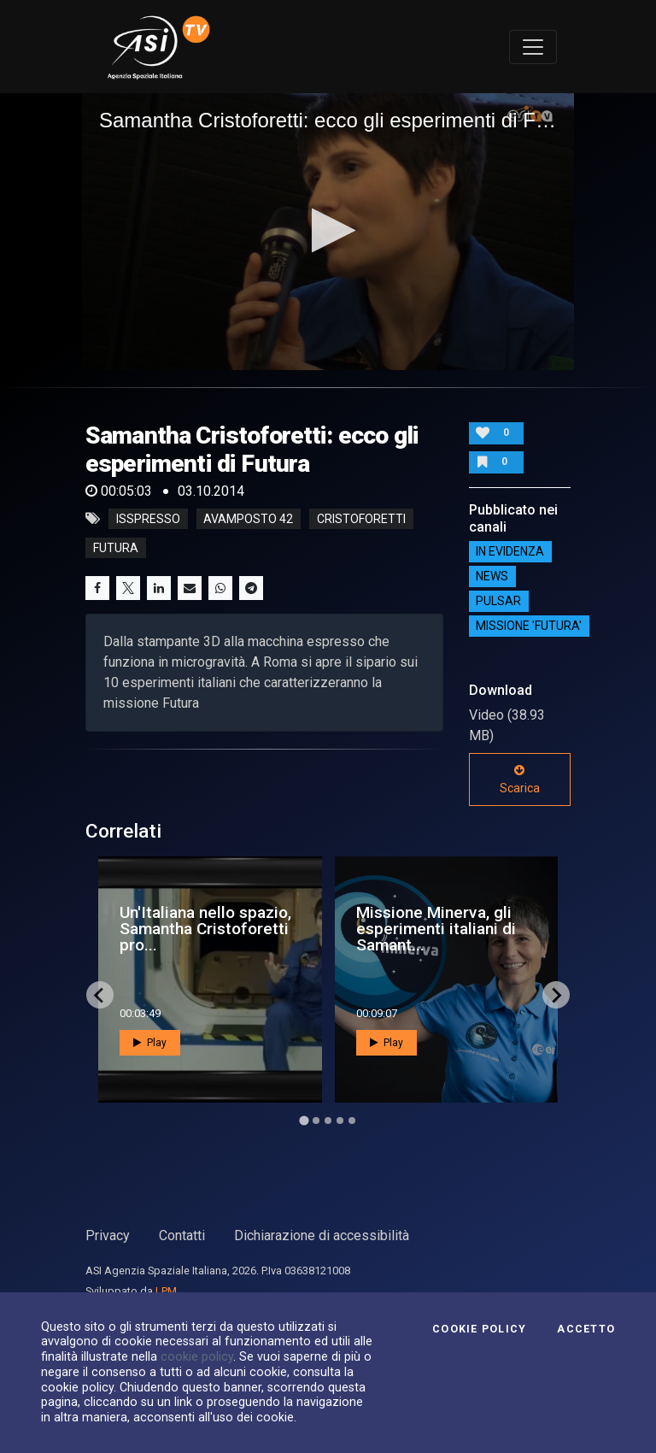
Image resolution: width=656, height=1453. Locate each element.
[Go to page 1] (303, 1121)
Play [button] (150, 1043)
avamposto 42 (248, 519)
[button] (328, 230)
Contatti (182, 1235)
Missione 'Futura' (529, 626)
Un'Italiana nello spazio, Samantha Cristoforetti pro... (205, 929)
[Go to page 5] (351, 1120)
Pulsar (498, 602)
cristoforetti (361, 519)
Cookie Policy (479, 1329)
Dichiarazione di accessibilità (321, 1235)
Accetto (586, 1329)
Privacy (107, 1235)
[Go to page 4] (340, 1120)
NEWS (492, 577)
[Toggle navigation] (533, 47)
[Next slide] (556, 995)
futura (115, 548)
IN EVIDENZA (510, 552)
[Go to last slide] (100, 995)
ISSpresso (148, 519)
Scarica (520, 779)
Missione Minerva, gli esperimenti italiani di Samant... (436, 929)
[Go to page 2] (316, 1120)
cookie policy (197, 1356)
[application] (328, 231)
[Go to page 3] (328, 1120)
